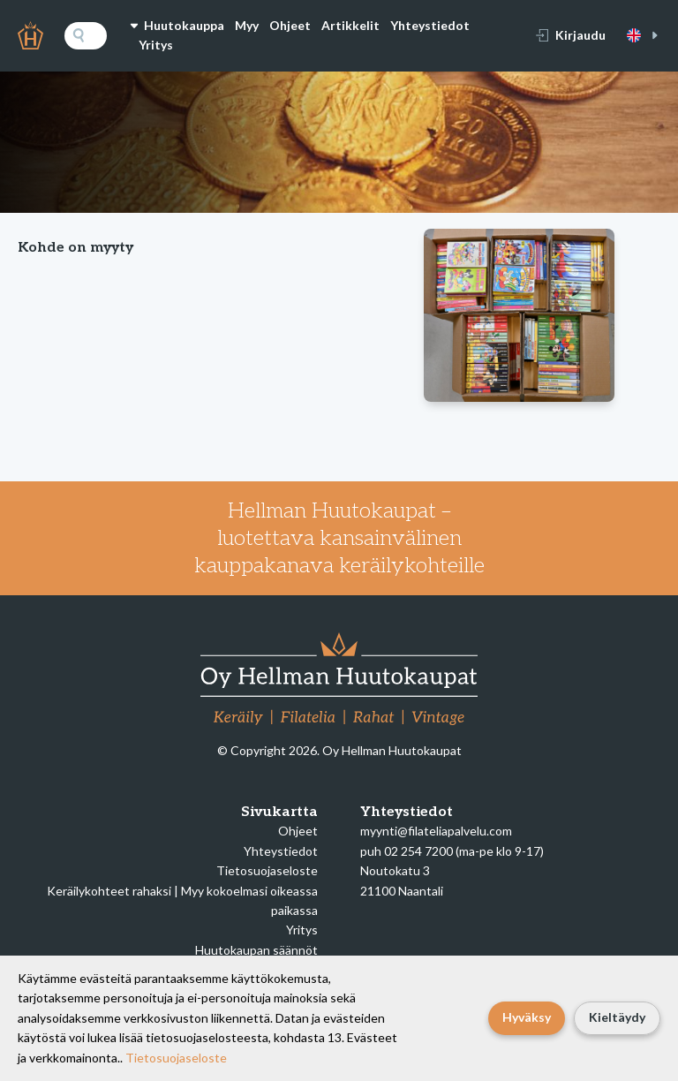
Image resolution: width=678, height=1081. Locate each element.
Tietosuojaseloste (267, 870)
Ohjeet (290, 25)
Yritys (156, 44)
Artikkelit (350, 25)
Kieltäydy (617, 1016)
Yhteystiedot (430, 25)
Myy (247, 25)
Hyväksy (526, 1016)
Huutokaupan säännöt (256, 949)
